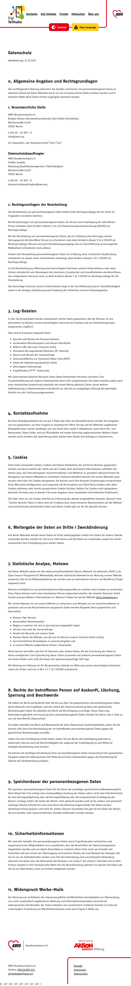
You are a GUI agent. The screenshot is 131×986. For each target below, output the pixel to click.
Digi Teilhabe (48, 14)
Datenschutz (81, 973)
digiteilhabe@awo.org (20, 973)
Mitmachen (78, 14)
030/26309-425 (26, 969)
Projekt (64, 14)
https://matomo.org (107, 597)
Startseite (31, 14)
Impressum (80, 969)
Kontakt (78, 965)
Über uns (93, 14)
